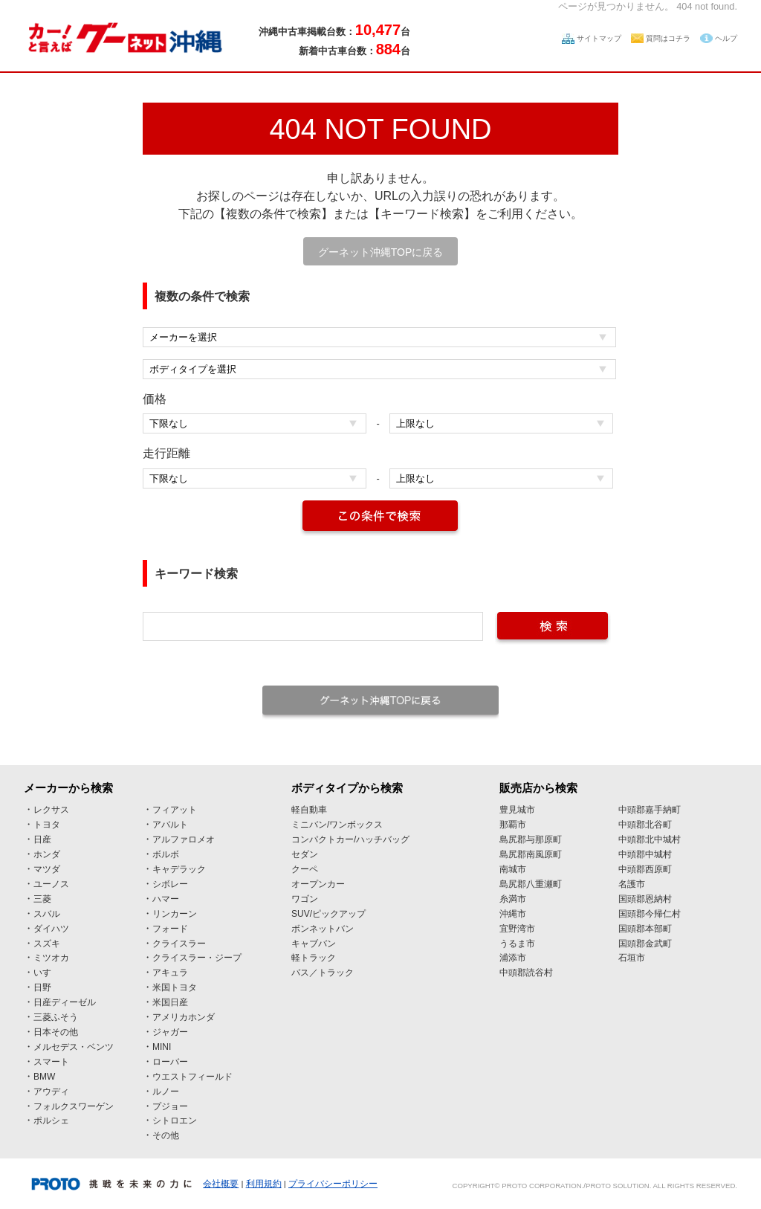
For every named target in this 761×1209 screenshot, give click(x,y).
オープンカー (318, 884)
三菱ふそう (55, 1017)
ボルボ (165, 854)
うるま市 (517, 943)
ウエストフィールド (192, 1076)
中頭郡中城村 (645, 854)
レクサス (51, 810)
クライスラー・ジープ (197, 957)
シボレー (170, 884)
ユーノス (51, 884)
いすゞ (46, 972)
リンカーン (174, 914)
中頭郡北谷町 (645, 824)
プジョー (170, 1106)
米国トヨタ (174, 987)
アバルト (170, 824)
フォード (170, 928)
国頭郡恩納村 (645, 899)
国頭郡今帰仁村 (649, 914)
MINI (161, 1047)
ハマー (165, 899)
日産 (42, 839)
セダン (304, 854)
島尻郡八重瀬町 (530, 884)
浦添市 (512, 957)
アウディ (51, 1091)
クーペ (304, 869)
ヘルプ (726, 38)
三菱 (42, 899)
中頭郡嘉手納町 (649, 810)
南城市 (512, 869)
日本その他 (55, 1032)
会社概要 (221, 1183)
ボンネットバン (322, 928)
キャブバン (313, 943)
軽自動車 (309, 810)
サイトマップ (599, 38)
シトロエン (174, 1120)
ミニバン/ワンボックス (337, 824)
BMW (44, 1076)
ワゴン (304, 899)
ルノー (165, 1091)
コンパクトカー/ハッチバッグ (350, 839)
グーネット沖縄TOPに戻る (381, 252)
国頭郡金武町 (645, 943)
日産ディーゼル (64, 1002)
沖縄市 (512, 914)
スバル (46, 914)
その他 (165, 1135)
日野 (42, 987)
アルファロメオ (183, 839)
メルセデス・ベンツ (73, 1047)
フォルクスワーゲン (73, 1106)
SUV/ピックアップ (328, 914)
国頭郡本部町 (645, 928)
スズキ (46, 943)
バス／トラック (322, 972)
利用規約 (264, 1183)
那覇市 (512, 824)
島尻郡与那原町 (530, 839)
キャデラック (179, 869)
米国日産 (170, 1002)
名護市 (631, 884)
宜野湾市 (517, 928)
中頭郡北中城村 (649, 839)
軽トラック (313, 957)
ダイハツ (51, 928)
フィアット (174, 810)
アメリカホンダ (183, 1017)
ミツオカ (51, 957)
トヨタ (46, 824)
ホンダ (46, 854)
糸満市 (512, 899)
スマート (51, 1062)
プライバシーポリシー (333, 1183)
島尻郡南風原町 (530, 854)
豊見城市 (517, 810)
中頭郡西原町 (645, 869)
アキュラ (170, 972)
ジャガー (170, 1032)
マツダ (46, 869)
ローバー (170, 1062)
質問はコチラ (668, 38)
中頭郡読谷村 (526, 972)
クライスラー (179, 943)
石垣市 (631, 957)
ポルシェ (51, 1120)
